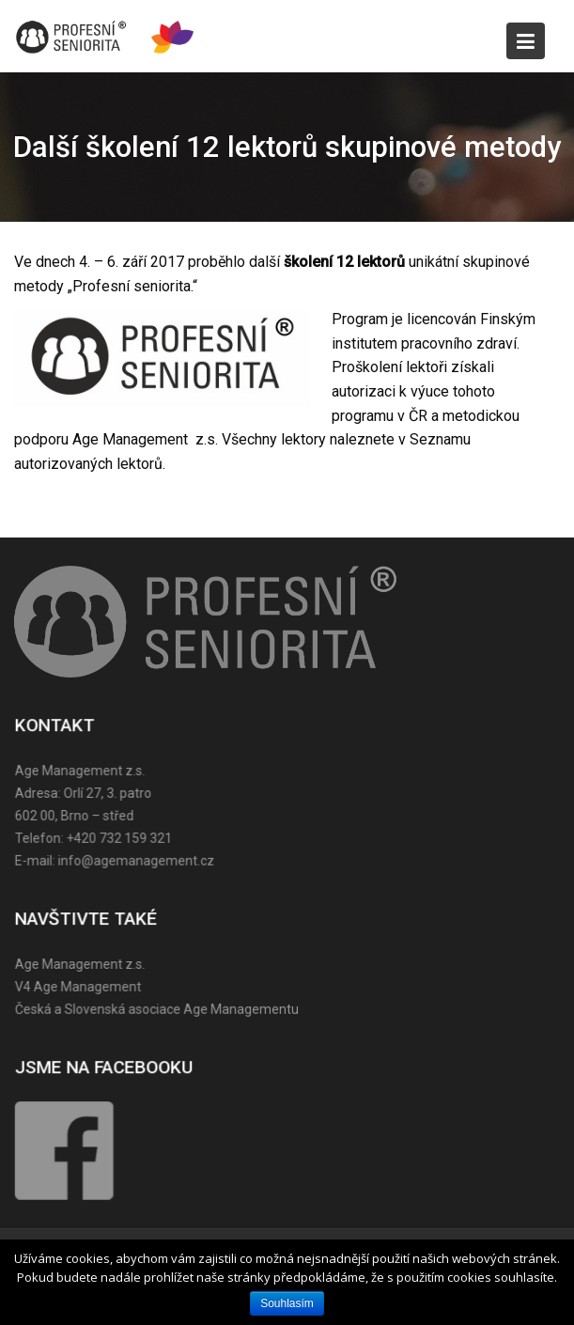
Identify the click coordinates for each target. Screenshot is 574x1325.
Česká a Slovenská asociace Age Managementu (158, 1008)
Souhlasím (287, 1303)
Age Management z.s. (82, 964)
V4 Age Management (80, 985)
